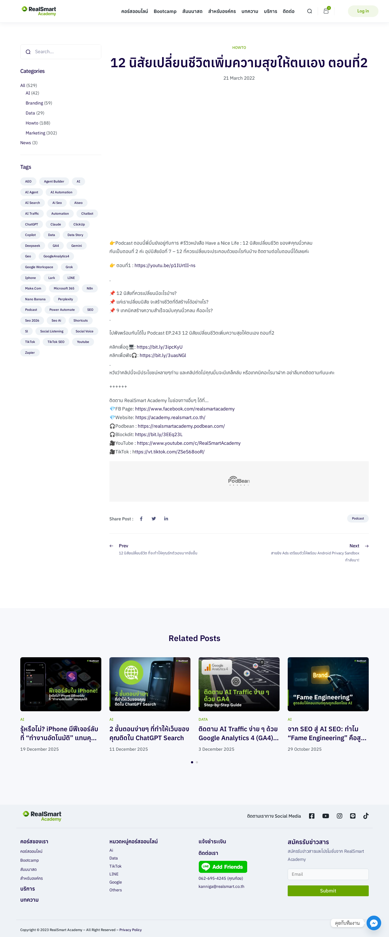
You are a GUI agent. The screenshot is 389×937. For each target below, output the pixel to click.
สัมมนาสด (192, 11)
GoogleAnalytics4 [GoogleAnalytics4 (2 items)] (56, 256)
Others (115, 889)
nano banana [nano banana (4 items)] (35, 299)
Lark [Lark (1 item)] (51, 278)
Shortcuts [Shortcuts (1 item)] (80, 320)
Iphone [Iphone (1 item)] (30, 278)
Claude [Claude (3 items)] (56, 224)
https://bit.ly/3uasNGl (163, 355)
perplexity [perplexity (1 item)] (65, 299)
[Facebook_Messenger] (374, 923)
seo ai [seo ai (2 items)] (56, 320)
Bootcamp (165, 11)
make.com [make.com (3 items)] (33, 288)
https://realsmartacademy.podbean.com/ (181, 426)
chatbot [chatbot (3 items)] (87, 213)
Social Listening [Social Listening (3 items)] (51, 331)
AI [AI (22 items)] (78, 181)
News (25, 142)
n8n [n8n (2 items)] (90, 288)
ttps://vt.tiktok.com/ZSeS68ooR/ (170, 452)
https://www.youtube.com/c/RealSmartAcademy (189, 443)
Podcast (358, 518)
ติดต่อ (288, 11)
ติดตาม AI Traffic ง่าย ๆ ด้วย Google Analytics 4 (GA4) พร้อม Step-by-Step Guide (238, 737)
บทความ (250, 11)
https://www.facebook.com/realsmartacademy (185, 409)
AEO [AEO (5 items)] (28, 181)
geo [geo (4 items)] (28, 256)
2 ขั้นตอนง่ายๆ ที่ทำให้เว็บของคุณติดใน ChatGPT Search (149, 733)
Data (30, 113)
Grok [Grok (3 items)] (69, 267)
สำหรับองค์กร (222, 11)
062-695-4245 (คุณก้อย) (221, 878)
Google (115, 882)
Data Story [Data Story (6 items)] (75, 235)
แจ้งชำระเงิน (212, 841)
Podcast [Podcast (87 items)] (31, 310)
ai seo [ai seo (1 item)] (57, 203)
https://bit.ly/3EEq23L (159, 434)
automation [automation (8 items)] (60, 213)
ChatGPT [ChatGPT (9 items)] (31, 224)
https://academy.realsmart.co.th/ (170, 417)
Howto (32, 123)
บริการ (270, 11)
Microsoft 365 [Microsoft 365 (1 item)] (64, 288)
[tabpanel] (60, 705)
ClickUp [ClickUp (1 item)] (79, 224)
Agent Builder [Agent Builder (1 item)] (54, 181)
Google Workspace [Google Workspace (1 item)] (39, 267)
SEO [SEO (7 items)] (90, 310)
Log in (363, 11)
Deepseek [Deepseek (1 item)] (32, 246)
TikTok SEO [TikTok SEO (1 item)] (56, 342)
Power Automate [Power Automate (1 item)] (62, 310)
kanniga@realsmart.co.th (221, 886)
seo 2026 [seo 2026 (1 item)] (32, 320)
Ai (111, 850)
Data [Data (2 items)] (51, 235)
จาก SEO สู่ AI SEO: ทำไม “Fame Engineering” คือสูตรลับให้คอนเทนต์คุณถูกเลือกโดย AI (328, 742)
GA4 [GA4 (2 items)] (56, 246)
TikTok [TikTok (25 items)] (30, 342)
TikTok (115, 866)
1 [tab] (192, 762)
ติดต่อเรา (208, 853)
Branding (34, 103)
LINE (114, 874)
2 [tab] (197, 762)
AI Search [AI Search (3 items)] (32, 203)
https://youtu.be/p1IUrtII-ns (165, 265)
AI (28, 93)
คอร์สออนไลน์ (134, 11)
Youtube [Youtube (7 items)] (83, 342)
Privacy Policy (130, 930)
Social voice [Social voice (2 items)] (84, 331)
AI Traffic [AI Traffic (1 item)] (32, 213)
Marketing (35, 133)
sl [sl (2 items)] (26, 331)
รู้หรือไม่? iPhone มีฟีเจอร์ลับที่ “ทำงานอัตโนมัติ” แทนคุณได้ (59, 737)
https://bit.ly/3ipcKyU (160, 347)
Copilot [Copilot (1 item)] (30, 235)
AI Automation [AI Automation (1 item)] (61, 192)
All (22, 85)
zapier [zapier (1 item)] (30, 352)
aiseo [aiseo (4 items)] (78, 203)
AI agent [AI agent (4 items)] (31, 192)
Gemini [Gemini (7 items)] (76, 246)
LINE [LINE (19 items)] (71, 278)
